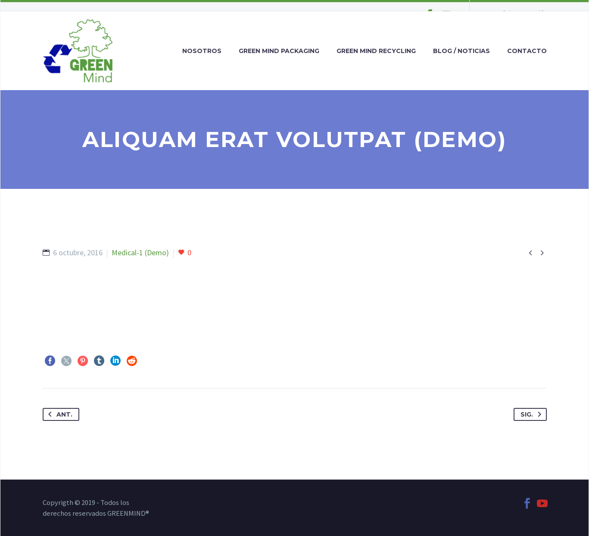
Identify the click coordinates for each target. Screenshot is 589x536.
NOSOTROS (201, 51)
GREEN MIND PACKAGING (279, 51)
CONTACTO (527, 51)
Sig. (532, 414)
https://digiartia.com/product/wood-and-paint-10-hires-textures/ (148, 287)
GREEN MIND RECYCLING (376, 51)
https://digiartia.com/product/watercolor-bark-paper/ (129, 306)
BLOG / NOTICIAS (461, 51)
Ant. (58, 414)
